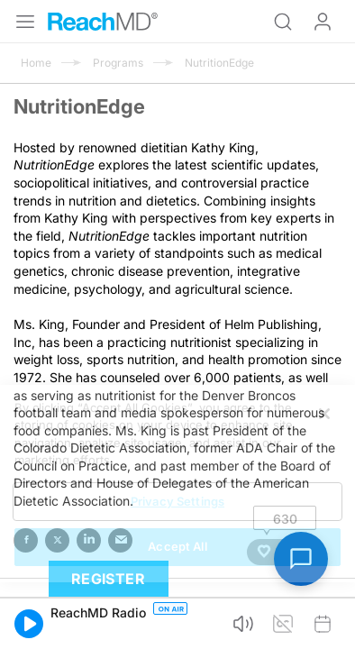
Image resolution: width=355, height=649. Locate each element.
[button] (28, 623)
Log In (322, 21)
